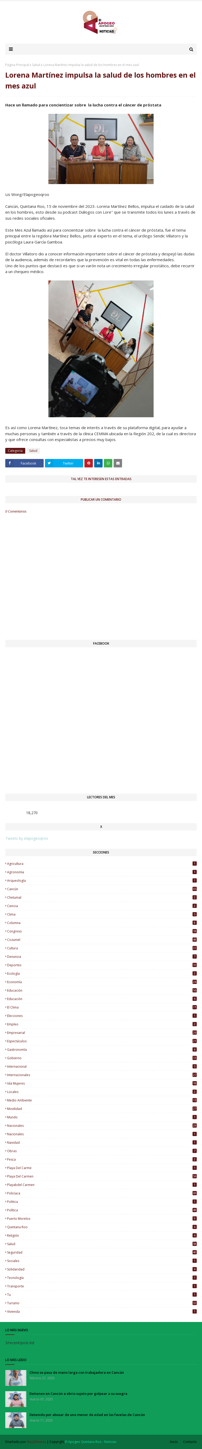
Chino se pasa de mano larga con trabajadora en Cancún (76, 1372)
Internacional (102, 1066)
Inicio (174, 1441)
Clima (102, 914)
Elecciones (102, 1016)
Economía (102, 982)
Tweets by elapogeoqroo (26, 838)
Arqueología (102, 880)
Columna (102, 923)
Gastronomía (102, 1049)
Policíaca (102, 1193)
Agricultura (102, 863)
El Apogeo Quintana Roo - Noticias (90, 1441)
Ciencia (102, 906)
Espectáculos (102, 1041)
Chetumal (102, 897)
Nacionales (102, 1134)
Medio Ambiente (102, 1100)
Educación (102, 999)
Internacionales (102, 1075)
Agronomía (102, 872)
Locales (102, 1092)
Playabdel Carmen (102, 1185)
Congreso (102, 931)
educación (102, 990)
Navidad (102, 1142)
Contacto (190, 1441)
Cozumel (102, 939)
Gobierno (102, 1058)
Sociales (102, 1261)
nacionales (102, 1125)
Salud (36, 65)
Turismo (102, 1303)
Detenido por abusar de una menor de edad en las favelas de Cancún (87, 1414)
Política (102, 1210)
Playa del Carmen (102, 1176)
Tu (102, 1294)
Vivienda (102, 1311)
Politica (102, 1201)
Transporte (102, 1286)
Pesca (102, 1159)
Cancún (102, 889)
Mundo (102, 1117)
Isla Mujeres (102, 1083)
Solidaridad (102, 1269)
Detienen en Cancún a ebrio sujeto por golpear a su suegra (78, 1393)
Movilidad (102, 1108)
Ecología (102, 973)
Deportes (102, 965)
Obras (102, 1151)
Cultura (102, 948)
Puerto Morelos (102, 1218)
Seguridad (102, 1252)
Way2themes (36, 1441)
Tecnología (102, 1278)
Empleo (102, 1024)
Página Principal (17, 65)
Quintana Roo (102, 1227)
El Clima (102, 1007)
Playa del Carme (102, 1168)
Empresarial (102, 1032)
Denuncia (102, 956)
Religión (102, 1235)
